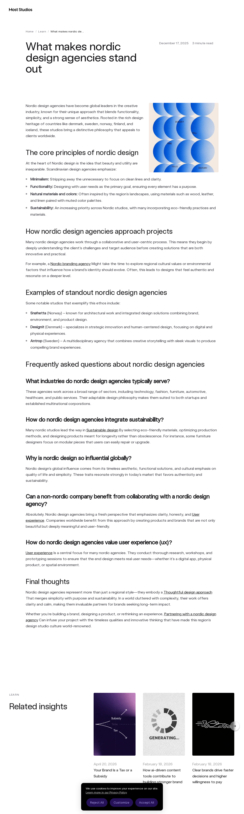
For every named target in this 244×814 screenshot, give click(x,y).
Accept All (146, 802)
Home (30, 31)
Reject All (97, 802)
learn (42, 31)
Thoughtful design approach (188, 592)
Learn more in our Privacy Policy (106, 792)
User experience (39, 553)
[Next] (234, 726)
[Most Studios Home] (20, 9)
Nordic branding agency (71, 264)
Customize (121, 802)
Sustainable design (102, 430)
